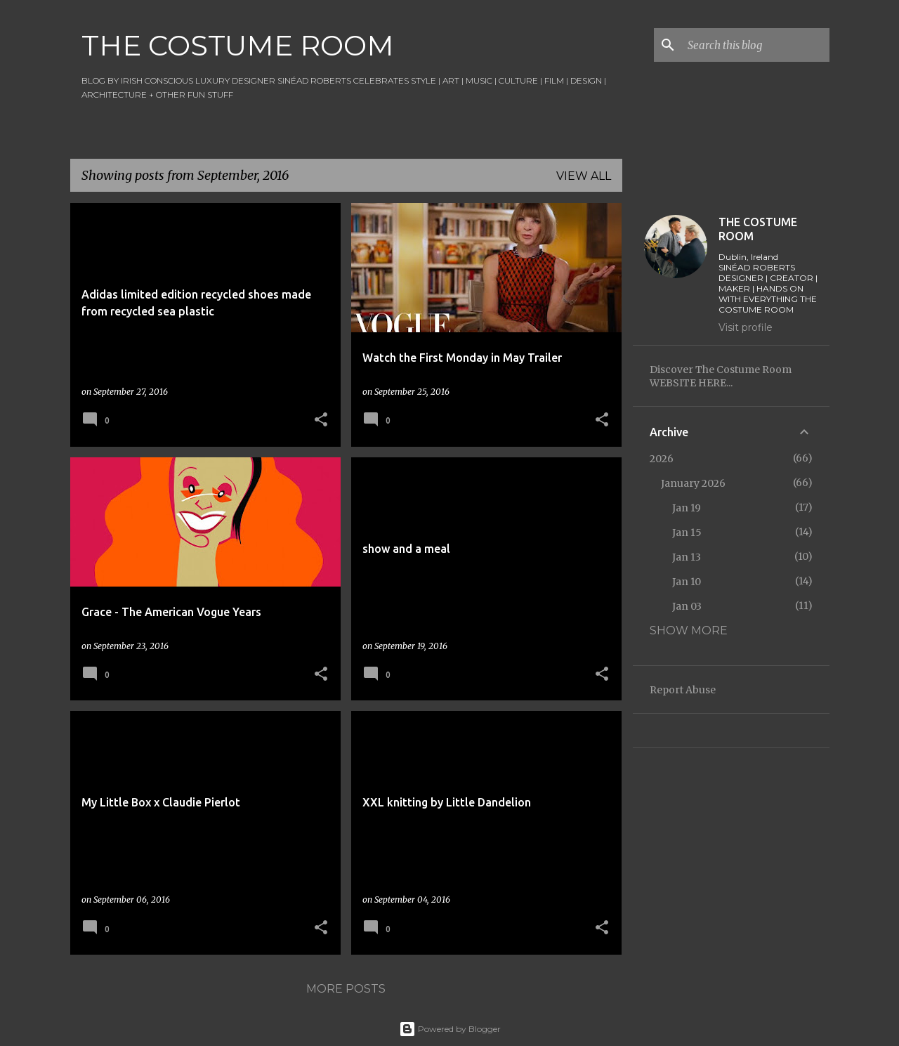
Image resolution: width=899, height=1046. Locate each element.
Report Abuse (683, 690)
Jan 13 (686, 557)
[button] (321, 420)
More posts (346, 988)
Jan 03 (687, 606)
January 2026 (693, 483)
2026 (662, 458)
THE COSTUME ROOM (237, 45)
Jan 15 (687, 532)
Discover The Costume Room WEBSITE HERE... (721, 376)
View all (583, 176)
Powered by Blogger (450, 1029)
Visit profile (745, 327)
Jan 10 (686, 581)
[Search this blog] (755, 45)
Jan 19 (686, 508)
